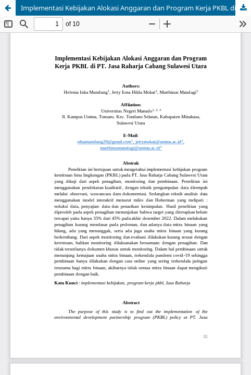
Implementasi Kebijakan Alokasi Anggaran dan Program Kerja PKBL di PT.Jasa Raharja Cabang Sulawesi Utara (136, 7)
